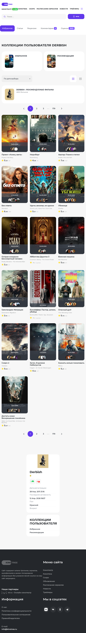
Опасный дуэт (64, 310)
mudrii (18, 304)
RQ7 (9, 410)
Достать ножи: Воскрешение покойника (13, 417)
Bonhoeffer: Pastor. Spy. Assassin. (41, 315)
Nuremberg (34, 157)
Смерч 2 (5, 363)
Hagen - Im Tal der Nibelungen (40, 368)
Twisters (4, 366)
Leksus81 (72, 200)
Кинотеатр (10, 9)
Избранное (35, 529)
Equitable (16, 149)
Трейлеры (74, 9)
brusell (41, 149)
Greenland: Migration (9, 312)
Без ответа (7, 206)
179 (53, 109)
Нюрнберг (35, 155)
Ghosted (5, 208)
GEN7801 (66, 200)
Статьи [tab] (20, 28)
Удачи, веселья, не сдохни (42, 206)
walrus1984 (17, 410)
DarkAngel (39, 149)
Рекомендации (37, 532)
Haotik (14, 200)
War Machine (62, 259)
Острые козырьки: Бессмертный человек (12, 258)
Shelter (60, 208)
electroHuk (13, 357)
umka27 (70, 200)
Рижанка (43, 149)
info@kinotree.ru (9, 629)
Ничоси (19, 410)
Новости (64, 9)
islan (12, 200)
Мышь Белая (45, 149)
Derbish (14, 149)
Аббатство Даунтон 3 (39, 257)
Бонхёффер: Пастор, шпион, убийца (43, 311)
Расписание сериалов (47, 9)
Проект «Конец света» (12, 155)
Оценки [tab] (67, 28)
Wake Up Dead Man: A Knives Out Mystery (13, 421)
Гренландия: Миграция (12, 310)
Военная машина (66, 257)
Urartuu (18, 200)
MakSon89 (40, 200)
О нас (4, 607)
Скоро (32, 9)
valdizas (15, 251)
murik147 (74, 200)
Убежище (62, 206)
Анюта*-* (15, 410)
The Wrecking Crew (65, 312)
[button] (82, 9)
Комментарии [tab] (49, 28)
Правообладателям (11, 618)
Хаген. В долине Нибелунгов (37, 364)
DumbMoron (44, 200)
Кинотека (22, 9)
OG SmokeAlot (46, 200)
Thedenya (68, 304)
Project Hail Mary (7, 157)
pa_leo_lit (12, 149)
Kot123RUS (44, 357)
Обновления (49, 581)
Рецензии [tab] (31, 28)
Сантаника (17, 357)
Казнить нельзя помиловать (71, 363)
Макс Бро (69, 251)
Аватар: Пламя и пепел (69, 155)
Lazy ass (42, 200)
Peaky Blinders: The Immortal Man (13, 261)
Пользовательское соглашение (16, 614)
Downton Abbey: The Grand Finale (42, 259)
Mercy (60, 366)
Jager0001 (66, 149)
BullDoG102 (68, 149)
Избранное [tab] (7, 28)
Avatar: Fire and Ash (65, 157)
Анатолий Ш (72, 149)
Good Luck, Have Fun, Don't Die (41, 208)
